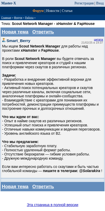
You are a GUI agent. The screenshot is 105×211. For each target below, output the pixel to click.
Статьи (67, 11)
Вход (100, 3)
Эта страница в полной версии (52, 205)
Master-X (8, 3)
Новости (52, 11)
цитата (98, 39)
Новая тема (15, 32)
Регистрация (84, 3)
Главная (6, 17)
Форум (38, 11)
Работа (29, 17)
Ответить (43, 32)
